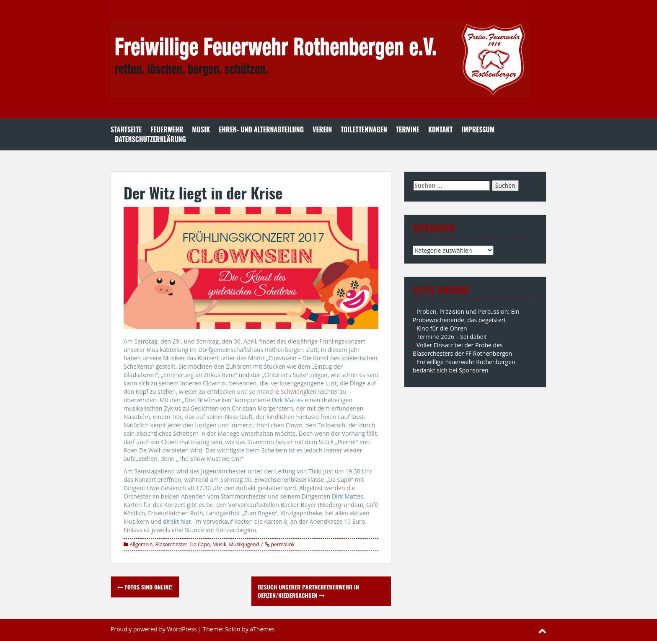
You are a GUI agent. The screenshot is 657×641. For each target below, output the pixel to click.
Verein (322, 129)
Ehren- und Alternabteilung (261, 129)
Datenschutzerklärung (150, 139)
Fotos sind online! (145, 586)
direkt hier (177, 521)
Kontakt (440, 129)
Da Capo (200, 544)
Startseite (126, 129)
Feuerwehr (166, 129)
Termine (407, 129)
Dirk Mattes (287, 400)
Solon (233, 629)
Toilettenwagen (364, 129)
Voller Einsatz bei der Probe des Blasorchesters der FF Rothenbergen (462, 349)
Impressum (477, 129)
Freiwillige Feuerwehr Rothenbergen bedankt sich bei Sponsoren (464, 366)
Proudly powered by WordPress (154, 629)
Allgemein (141, 544)
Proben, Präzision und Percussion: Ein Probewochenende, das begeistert (466, 316)
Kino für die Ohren (441, 328)
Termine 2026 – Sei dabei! (451, 337)
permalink (282, 544)
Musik (201, 129)
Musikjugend (244, 544)
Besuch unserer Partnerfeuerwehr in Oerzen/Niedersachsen (308, 591)
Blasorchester (171, 544)
